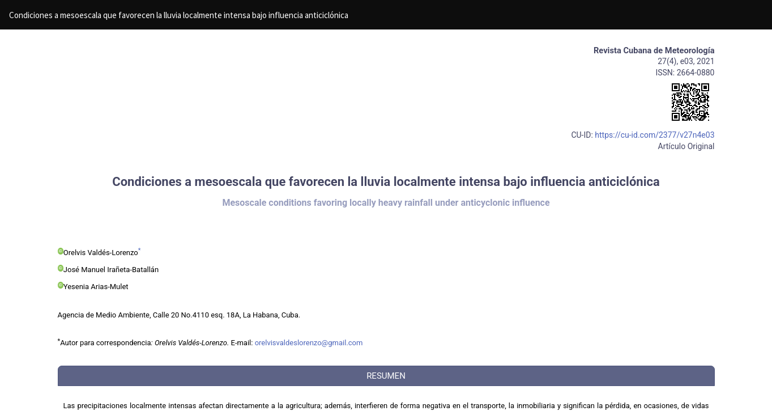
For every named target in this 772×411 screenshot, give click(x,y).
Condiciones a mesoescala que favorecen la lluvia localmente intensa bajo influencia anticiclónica (178, 15)
